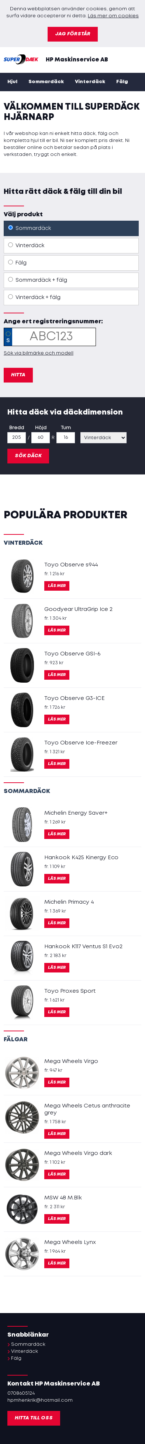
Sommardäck (46, 82)
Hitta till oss (34, 1418)
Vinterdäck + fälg (34, 297)
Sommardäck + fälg (37, 279)
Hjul (12, 82)
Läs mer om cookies (113, 16)
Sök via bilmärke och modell (38, 353)
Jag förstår (72, 34)
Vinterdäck (90, 82)
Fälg (122, 82)
